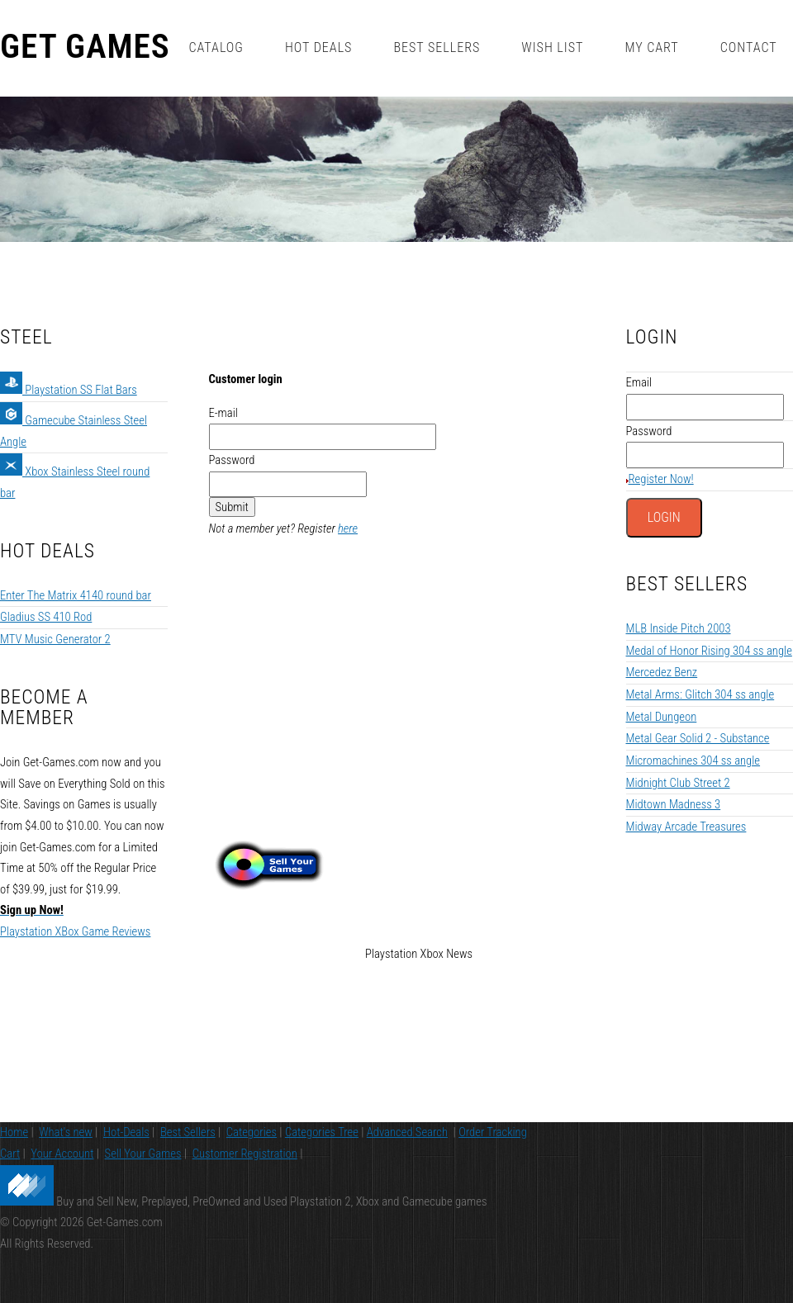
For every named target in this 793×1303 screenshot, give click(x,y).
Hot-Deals (126, 1132)
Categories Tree (322, 1132)
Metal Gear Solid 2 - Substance (698, 738)
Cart (10, 1153)
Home (14, 1132)
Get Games (85, 47)
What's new (66, 1132)
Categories (251, 1132)
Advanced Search (407, 1132)
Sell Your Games (143, 1153)
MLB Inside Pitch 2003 (678, 628)
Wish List (552, 47)
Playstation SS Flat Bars (68, 389)
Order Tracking (492, 1132)
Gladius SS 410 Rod (46, 616)
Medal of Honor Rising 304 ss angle (709, 650)
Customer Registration (244, 1153)
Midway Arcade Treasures (686, 826)
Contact (748, 47)
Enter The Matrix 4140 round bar (75, 595)
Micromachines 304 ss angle (693, 760)
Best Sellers (436, 47)
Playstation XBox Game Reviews (75, 931)
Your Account (62, 1153)
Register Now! (661, 478)
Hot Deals (319, 47)
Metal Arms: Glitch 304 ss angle (700, 694)
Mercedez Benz (662, 672)
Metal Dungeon (661, 716)
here (348, 528)
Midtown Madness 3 (673, 804)
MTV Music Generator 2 (55, 639)
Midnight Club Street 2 (678, 782)
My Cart (651, 47)
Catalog (215, 47)
